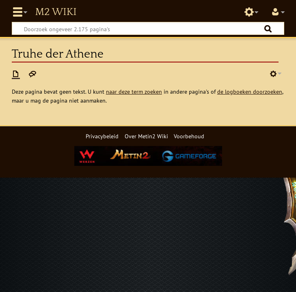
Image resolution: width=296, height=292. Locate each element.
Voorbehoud (189, 136)
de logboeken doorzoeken (249, 91)
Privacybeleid (102, 136)
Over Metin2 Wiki (146, 136)
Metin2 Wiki (55, 12)
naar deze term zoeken (134, 91)
